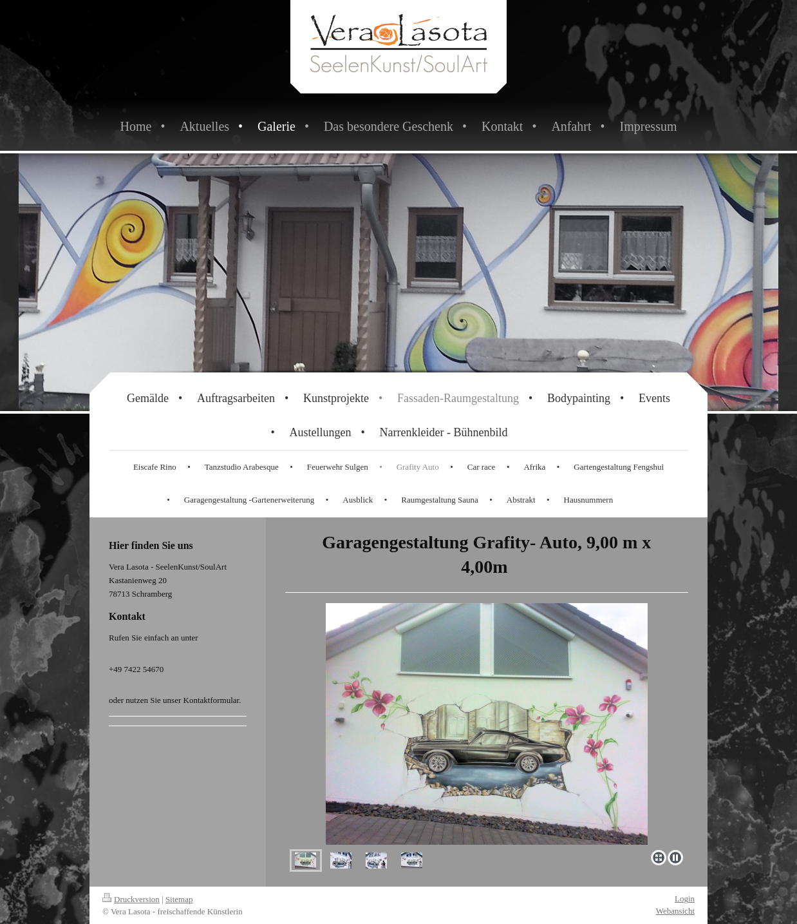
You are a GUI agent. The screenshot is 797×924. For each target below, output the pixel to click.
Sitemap (179, 899)
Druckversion (131, 899)
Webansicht (675, 911)
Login (685, 898)
